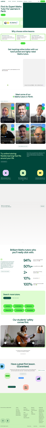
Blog (31, 411)
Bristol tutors (40, 420)
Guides (32, 412)
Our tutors (9, 1)
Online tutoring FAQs (26, 410)
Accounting (19, 310)
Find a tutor (23, 43)
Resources (30, 1)
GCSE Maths (18, 306)
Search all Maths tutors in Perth (23, 146)
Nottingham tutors (41, 417)
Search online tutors (4, 161)
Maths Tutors (6, 101)
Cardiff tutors (41, 422)
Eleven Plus (8, 310)
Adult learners (25, 1)
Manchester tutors (41, 410)
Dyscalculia (30, 310)
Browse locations (18, 415)
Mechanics (29, 306)
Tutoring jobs (25, 415)
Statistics (8, 306)
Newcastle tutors (41, 416)
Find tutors (2, 101)
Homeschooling (18, 412)
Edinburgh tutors (41, 421)
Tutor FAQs (25, 416)
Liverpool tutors (41, 415)
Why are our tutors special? (5, 271)
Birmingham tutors (41, 411)
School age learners (19, 1)
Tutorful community (34, 410)
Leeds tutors (40, 412)
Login (38, 1)
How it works (14, 1)
